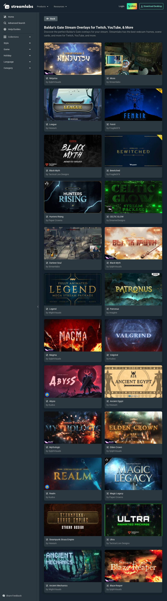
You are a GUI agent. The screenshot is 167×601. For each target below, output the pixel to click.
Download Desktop (151, 6)
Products (43, 6)
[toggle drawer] (37, 306)
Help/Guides (12, 29)
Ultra (132, 6)
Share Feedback (12, 595)
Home (9, 17)
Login (121, 6)
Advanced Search (14, 23)
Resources (60, 6)
